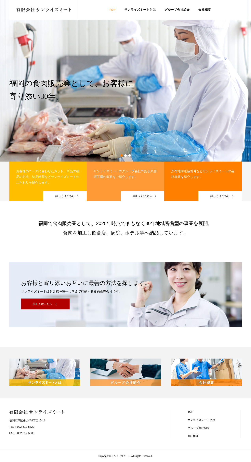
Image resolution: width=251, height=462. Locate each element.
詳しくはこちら (42, 304)
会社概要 (204, 9)
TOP (112, 9)
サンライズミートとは (140, 9)
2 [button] (125, 155)
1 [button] (121, 155)
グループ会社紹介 (177, 9)
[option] (125, 81)
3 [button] (129, 155)
